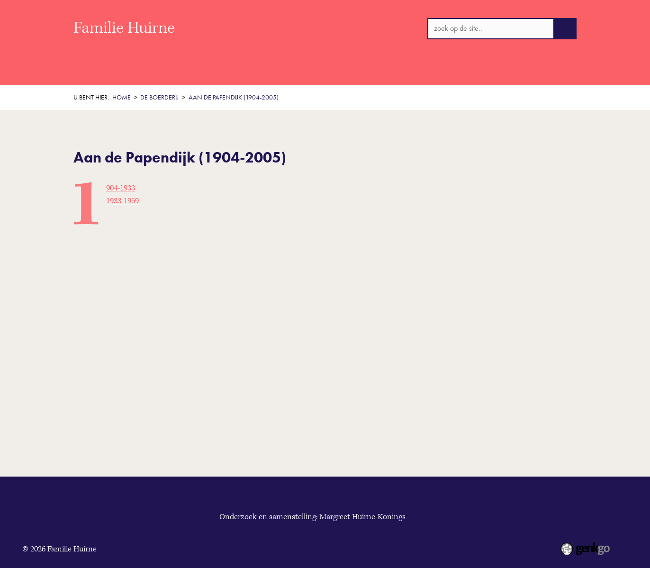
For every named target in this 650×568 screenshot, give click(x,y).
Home (83, 73)
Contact (487, 73)
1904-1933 (120, 188)
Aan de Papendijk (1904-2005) (234, 97)
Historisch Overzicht (187, 73)
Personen (353, 73)
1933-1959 (122, 201)
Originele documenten (421, 73)
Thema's (250, 73)
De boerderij (300, 73)
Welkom (124, 73)
